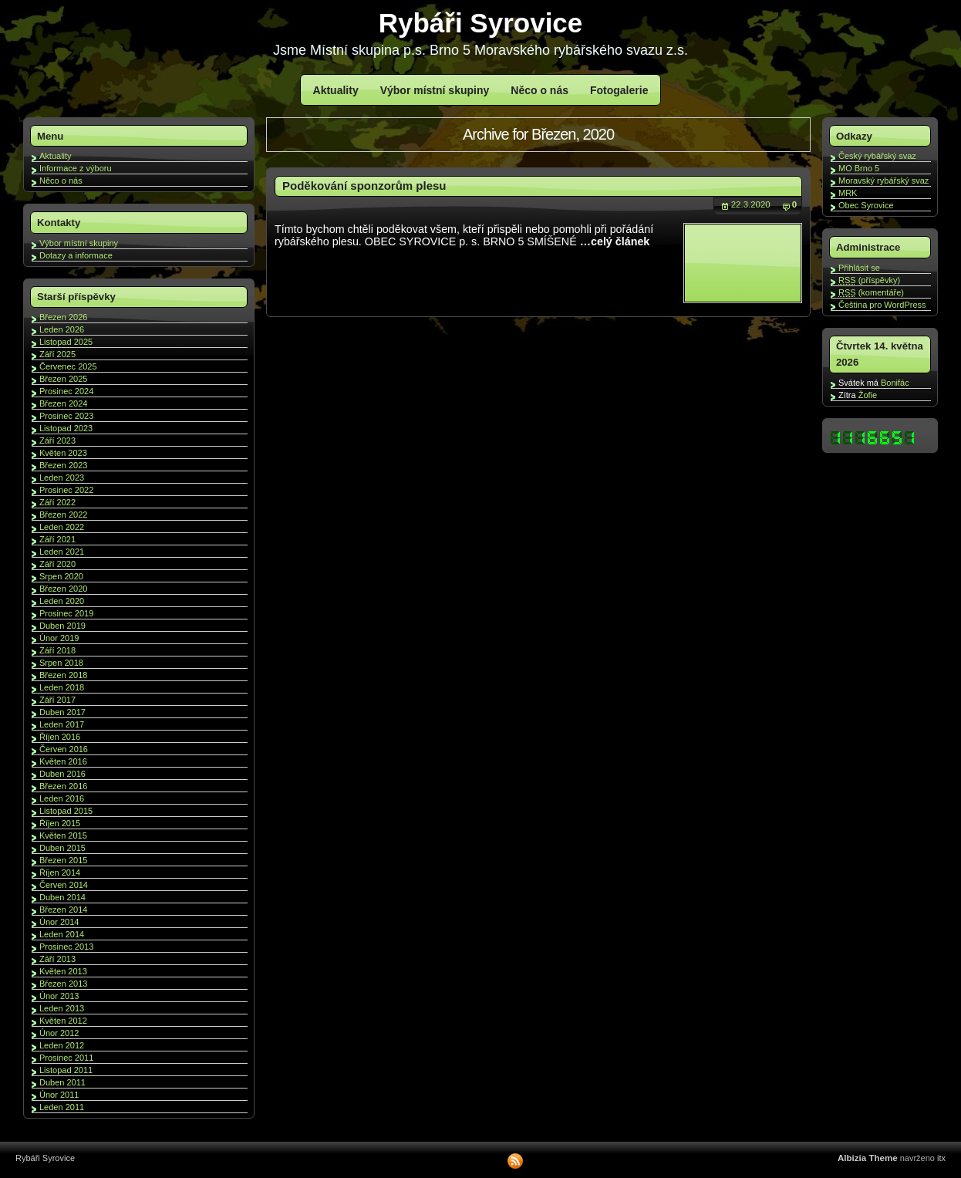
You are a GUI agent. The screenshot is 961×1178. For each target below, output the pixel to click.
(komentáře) (871, 292)
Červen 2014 (63, 884)
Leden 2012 (61, 1045)
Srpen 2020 (61, 576)
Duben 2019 (62, 625)
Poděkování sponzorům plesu (364, 185)
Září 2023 (57, 440)
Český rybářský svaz (877, 155)
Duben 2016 (62, 773)
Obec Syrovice (866, 205)
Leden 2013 (61, 1008)
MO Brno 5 (858, 168)
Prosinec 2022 (66, 489)
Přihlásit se (859, 267)
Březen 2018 (63, 675)
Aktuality (336, 90)
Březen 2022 (63, 514)
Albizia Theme (868, 1158)
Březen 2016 (63, 786)
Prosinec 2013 (66, 946)
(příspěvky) (869, 280)
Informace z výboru (75, 168)
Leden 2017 (61, 724)
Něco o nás (539, 90)
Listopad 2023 (66, 428)
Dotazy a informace (76, 255)
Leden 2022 (61, 527)
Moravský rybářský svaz (883, 180)
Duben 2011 (62, 1082)
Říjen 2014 (59, 872)
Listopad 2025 (66, 341)
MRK (847, 192)
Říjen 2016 (59, 736)
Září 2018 (57, 650)
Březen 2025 (63, 378)
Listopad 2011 (66, 1070)
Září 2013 (57, 959)
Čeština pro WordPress (882, 304)
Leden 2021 (61, 551)
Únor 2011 (59, 1094)
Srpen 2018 (61, 662)
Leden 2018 (61, 687)
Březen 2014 (63, 909)
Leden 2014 (61, 934)
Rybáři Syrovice (481, 23)
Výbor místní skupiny (435, 90)
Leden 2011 (61, 1107)
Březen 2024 (63, 403)
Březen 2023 (63, 465)
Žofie (867, 395)
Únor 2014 (59, 922)
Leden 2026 (61, 329)
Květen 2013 (63, 971)
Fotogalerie (619, 90)
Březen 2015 (63, 860)
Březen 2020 (63, 588)
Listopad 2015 (66, 810)
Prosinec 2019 (66, 613)
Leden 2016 (61, 798)
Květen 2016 (63, 761)
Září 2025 (57, 354)
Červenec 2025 (68, 366)
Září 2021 (57, 539)
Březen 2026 (63, 317)
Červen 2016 (63, 749)
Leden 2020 (61, 601)
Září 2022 (57, 502)
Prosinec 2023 (66, 415)
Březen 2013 (63, 983)
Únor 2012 (59, 1033)
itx (941, 1158)
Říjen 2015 (59, 823)
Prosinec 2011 (66, 1057)
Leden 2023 (61, 477)
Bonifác (895, 382)
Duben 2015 (62, 847)
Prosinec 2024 (66, 391)
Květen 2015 (63, 835)
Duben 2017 (62, 712)
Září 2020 (57, 564)
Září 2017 (57, 699)
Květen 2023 (63, 452)
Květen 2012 (63, 1020)
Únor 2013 (59, 996)
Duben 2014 (62, 897)
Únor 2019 (59, 638)
